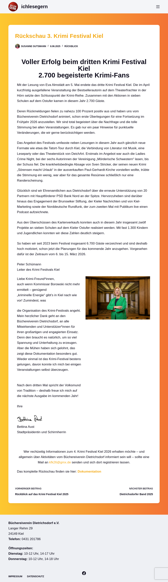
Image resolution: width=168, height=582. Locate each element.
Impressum (15, 576)
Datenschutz (35, 576)
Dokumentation (89, 471)
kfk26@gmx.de (60, 462)
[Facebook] (84, 573)
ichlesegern (34, 6)
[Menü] (158, 6)
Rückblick (71, 46)
